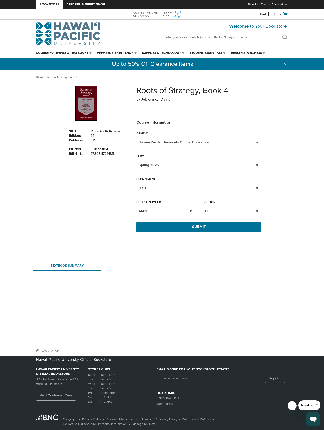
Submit (199, 227)
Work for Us (165, 404)
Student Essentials (206, 53)
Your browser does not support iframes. (163, 289)
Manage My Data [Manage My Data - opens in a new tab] (143, 424)
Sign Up (275, 378)
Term (140, 156)
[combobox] (198, 141)
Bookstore (49, 4)
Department (145, 179)
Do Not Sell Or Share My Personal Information (95, 424)
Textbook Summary (67, 267)
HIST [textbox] (142, 188)
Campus (142, 133)
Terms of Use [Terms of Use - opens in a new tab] (138, 419)
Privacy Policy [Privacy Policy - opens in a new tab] (91, 419)
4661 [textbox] (143, 211)
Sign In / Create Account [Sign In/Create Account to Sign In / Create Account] (268, 4)
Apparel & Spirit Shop (85, 4)
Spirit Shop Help (168, 398)
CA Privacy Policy (165, 419)
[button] (285, 64)
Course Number (148, 202)
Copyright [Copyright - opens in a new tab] (69, 419)
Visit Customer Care (56, 395)
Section (209, 202)
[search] (284, 38)
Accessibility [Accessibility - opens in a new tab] (115, 419)
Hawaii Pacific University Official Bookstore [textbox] (174, 142)
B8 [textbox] (207, 211)
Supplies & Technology (161, 53)
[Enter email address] (209, 378)
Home (39, 77)
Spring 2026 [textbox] (149, 165)
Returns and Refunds (197, 419)
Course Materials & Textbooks (62, 53)
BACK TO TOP (50, 350)
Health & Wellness (246, 53)
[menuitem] (64, 53)
